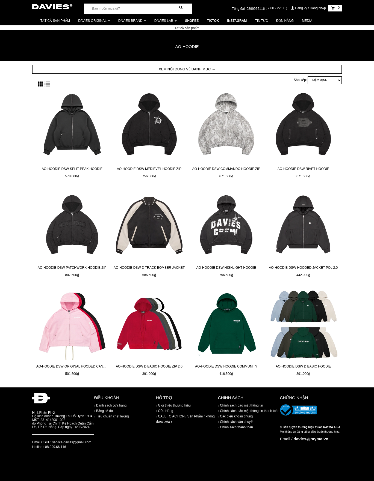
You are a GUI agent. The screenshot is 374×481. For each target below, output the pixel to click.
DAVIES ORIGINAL (94, 21)
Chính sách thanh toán (235, 427)
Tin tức (261, 21)
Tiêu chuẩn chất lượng (111, 416)
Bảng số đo (103, 411)
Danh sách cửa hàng (110, 405)
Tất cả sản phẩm (55, 21)
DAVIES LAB (165, 21)
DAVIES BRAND (132, 21)
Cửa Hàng (164, 411)
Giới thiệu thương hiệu (173, 405)
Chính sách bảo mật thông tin (240, 405)
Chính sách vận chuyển (236, 422)
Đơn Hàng (285, 21)
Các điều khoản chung (235, 416)
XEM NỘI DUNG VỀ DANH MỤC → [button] (187, 69)
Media (307, 21)
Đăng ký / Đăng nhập (309, 8)
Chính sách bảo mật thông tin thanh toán (248, 411)
